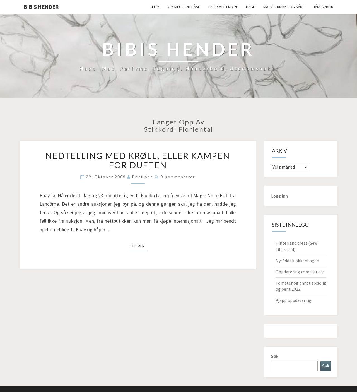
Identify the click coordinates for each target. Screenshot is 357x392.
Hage (250, 6)
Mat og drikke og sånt (283, 6)
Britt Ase (142, 176)
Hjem (155, 6)
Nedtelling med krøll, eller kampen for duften (137, 160)
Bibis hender (41, 6)
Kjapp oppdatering (294, 300)
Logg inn (279, 196)
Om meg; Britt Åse (184, 6)
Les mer (139, 246)
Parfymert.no (220, 6)
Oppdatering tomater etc (300, 272)
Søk (274, 356)
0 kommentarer (177, 176)
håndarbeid (323, 6)
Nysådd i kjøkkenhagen (297, 260)
